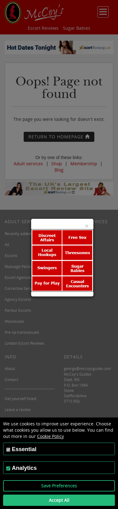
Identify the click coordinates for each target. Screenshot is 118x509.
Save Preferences (59, 486)
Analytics (24, 468)
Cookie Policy (50, 436)
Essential (24, 449)
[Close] (86, 226)
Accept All (59, 500)
